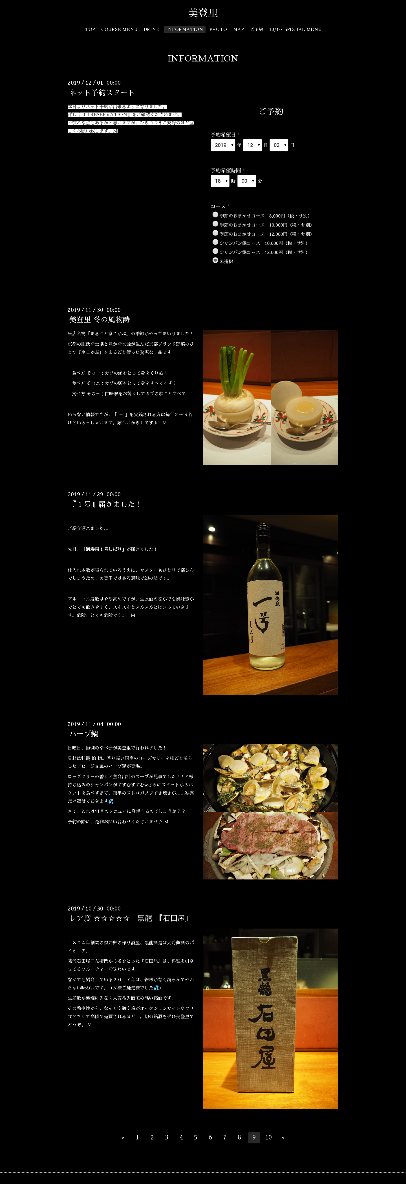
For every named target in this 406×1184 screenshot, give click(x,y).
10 (268, 1137)
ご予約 (256, 29)
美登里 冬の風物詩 (99, 319)
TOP (90, 29)
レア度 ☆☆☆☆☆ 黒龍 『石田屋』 (130, 918)
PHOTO (218, 29)
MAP (238, 29)
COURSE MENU (119, 29)
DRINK (152, 29)
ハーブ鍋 (83, 734)
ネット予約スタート (102, 92)
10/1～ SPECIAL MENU (295, 29)
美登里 (208, 13)
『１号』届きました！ (105, 504)
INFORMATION (184, 29)
